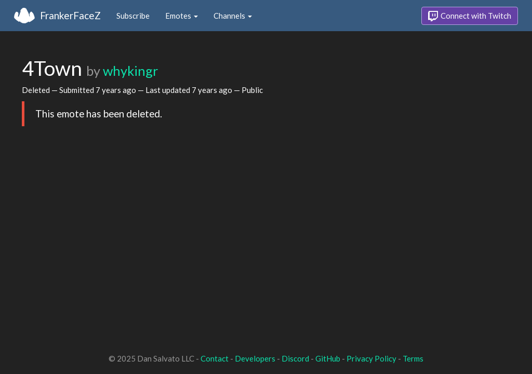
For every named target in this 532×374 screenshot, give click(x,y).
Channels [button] (233, 15)
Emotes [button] (181, 15)
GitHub (327, 358)
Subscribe (133, 15)
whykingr (130, 70)
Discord (295, 358)
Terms (413, 358)
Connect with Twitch (469, 16)
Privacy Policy (371, 358)
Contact (215, 358)
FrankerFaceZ (70, 15)
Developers (255, 358)
